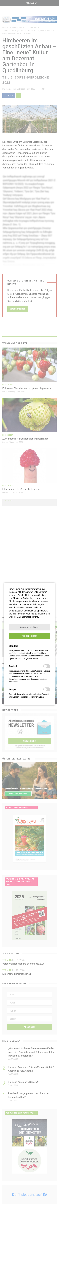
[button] (29, 627)
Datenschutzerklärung (27, 617)
